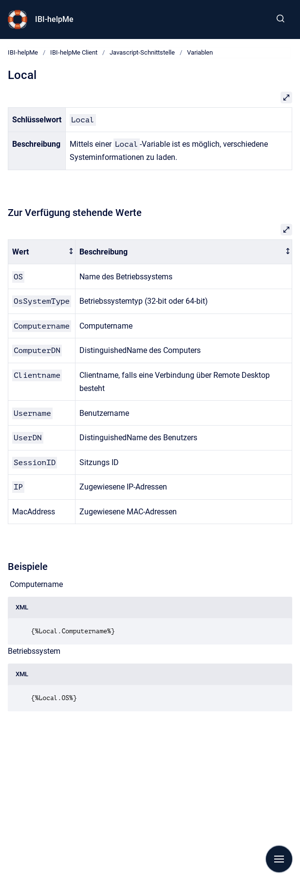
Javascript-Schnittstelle (142, 52)
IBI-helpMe (54, 19)
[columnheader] (41, 251)
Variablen (200, 52)
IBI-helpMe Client (73, 52)
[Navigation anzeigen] (279, 859)
